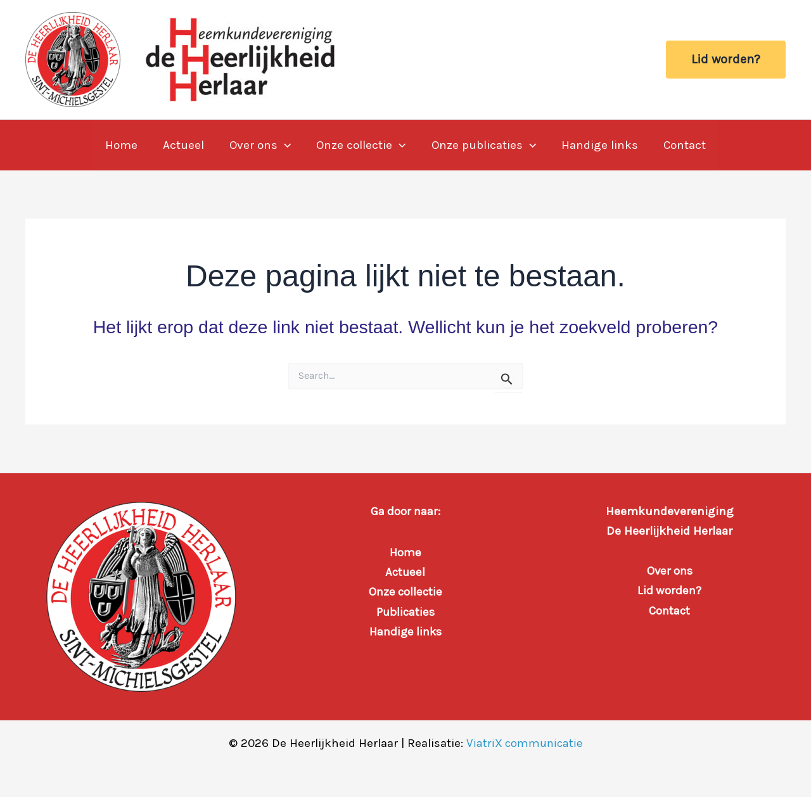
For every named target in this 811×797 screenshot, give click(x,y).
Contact (681, 145)
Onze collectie (361, 145)
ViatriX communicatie (524, 743)
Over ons (261, 145)
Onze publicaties (482, 145)
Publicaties (405, 612)
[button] (726, 60)
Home (125, 145)
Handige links (597, 145)
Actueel (186, 145)
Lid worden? (669, 590)
